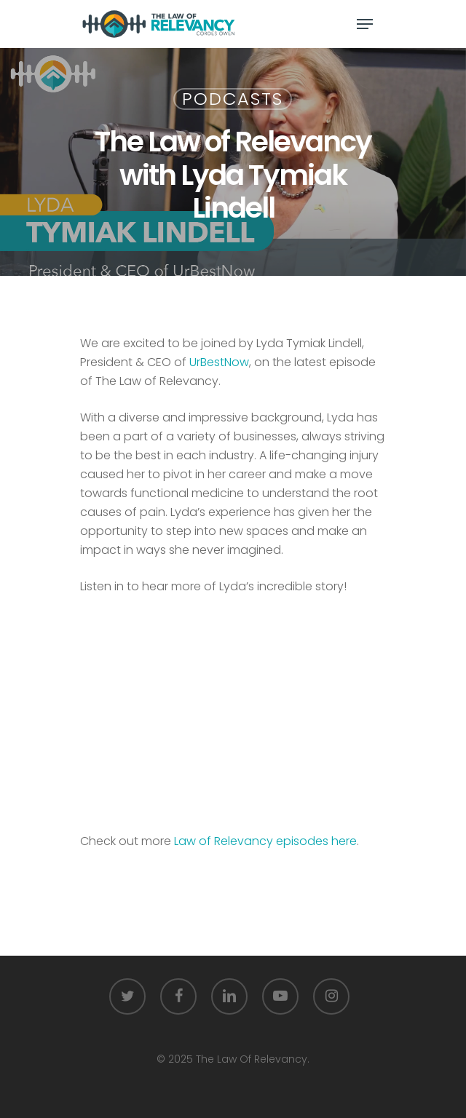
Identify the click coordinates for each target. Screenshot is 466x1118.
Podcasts (232, 99)
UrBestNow (219, 362)
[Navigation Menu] (365, 24)
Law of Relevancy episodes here (265, 841)
